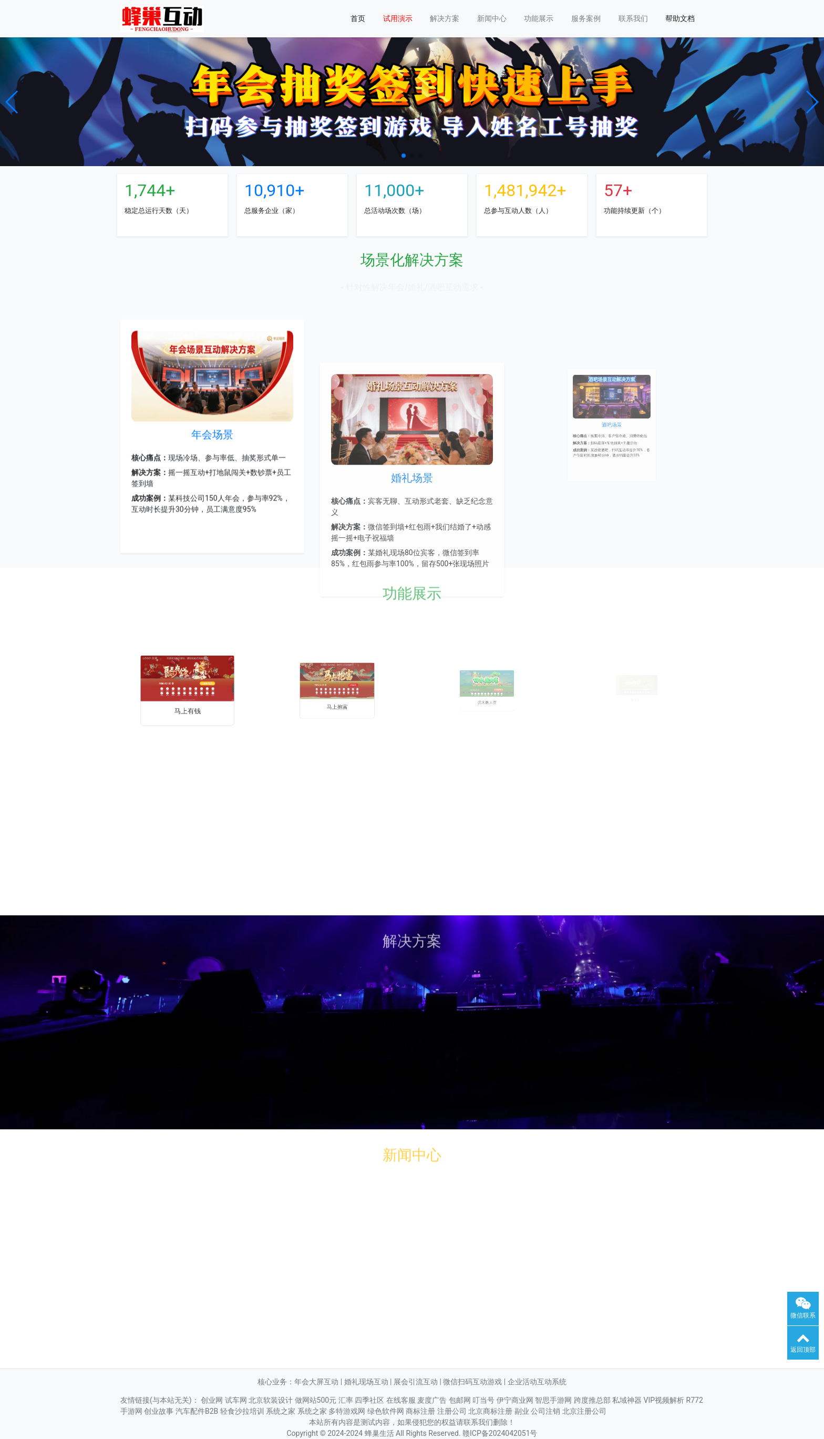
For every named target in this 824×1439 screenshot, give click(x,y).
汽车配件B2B (198, 1411)
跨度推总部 (593, 1400)
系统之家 (281, 1411)
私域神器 (627, 1400)
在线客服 (401, 1400)
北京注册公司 (584, 1411)
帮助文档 (680, 18)
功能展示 (538, 18)
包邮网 (460, 1400)
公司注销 (546, 1411)
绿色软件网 (386, 1411)
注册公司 (452, 1411)
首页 (358, 18)
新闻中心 (492, 18)
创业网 (212, 1400)
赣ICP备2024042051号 (499, 1433)
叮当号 (484, 1400)
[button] (12, 102)
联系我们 (633, 18)
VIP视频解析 (665, 1400)
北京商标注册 (491, 1411)
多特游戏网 (347, 1411)
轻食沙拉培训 (243, 1411)
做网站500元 (316, 1400)
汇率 (346, 1400)
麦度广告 (432, 1400)
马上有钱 (187, 699)
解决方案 (444, 18)
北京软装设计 (271, 1400)
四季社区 (370, 1400)
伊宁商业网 (516, 1400)
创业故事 (159, 1411)
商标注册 (421, 1411)
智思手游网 (554, 1400)
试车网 (237, 1400)
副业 (522, 1411)
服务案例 (586, 18)
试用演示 (398, 18)
